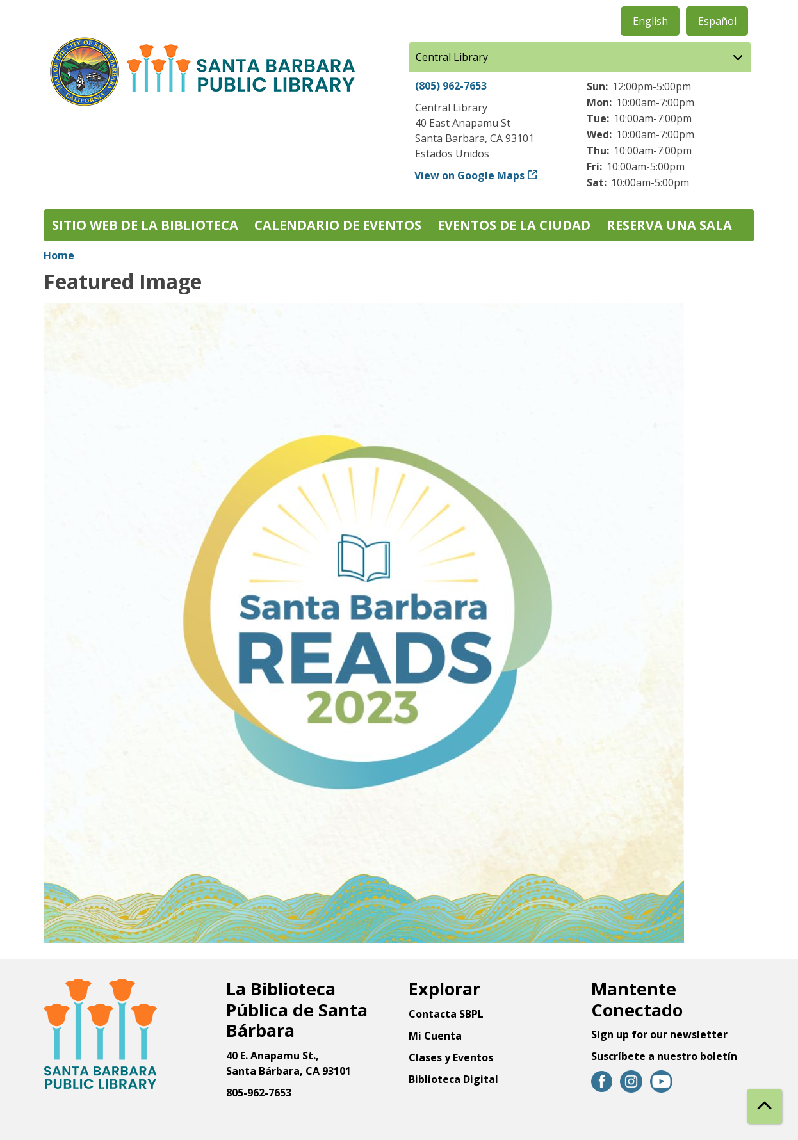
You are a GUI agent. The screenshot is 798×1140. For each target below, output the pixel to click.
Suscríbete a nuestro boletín (664, 1056)
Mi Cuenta (435, 1036)
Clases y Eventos (451, 1057)
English (650, 21)
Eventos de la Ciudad (513, 225)
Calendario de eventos (337, 225)
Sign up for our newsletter (659, 1034)
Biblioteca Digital (453, 1079)
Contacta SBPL (446, 1014)
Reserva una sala (669, 225)
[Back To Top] (764, 1106)
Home (59, 255)
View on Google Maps (470, 175)
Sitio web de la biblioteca (145, 225)
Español (717, 21)
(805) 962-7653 (451, 86)
